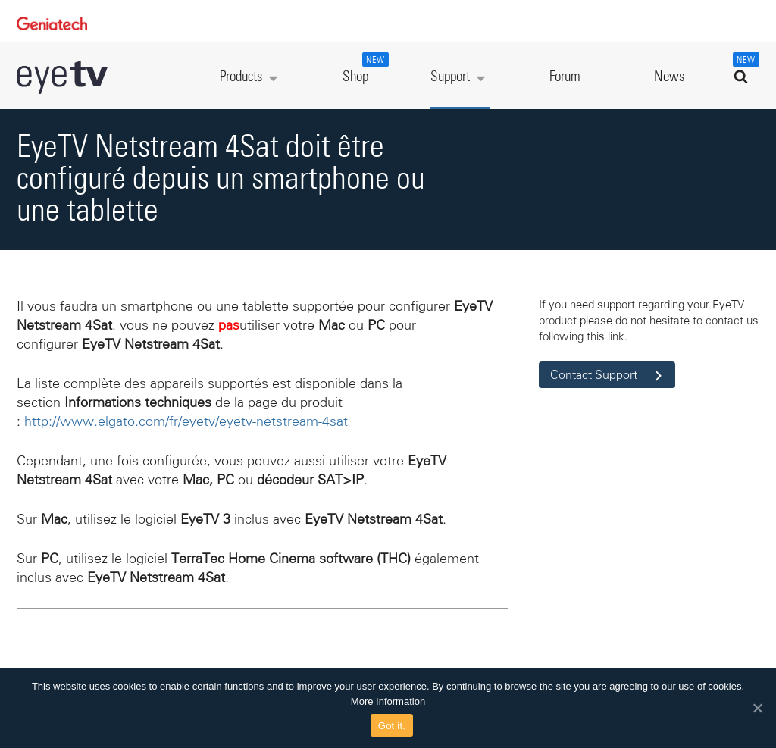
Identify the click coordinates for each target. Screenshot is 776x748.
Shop (364, 68)
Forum (564, 77)
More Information (388, 701)
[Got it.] (757, 707)
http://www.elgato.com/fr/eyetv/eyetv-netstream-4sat (186, 421)
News (669, 77)
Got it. (391, 725)
